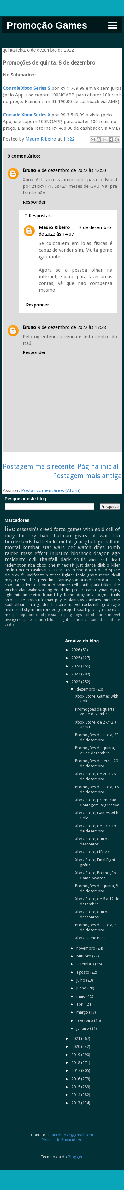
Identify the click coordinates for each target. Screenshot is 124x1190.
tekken (107, 584)
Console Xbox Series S (26, 88)
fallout (112, 542)
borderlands (18, 542)
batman (62, 536)
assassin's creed (34, 529)
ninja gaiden (38, 604)
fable (80, 575)
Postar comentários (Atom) (50, 490)
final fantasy (60, 579)
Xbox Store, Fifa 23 (92, 852)
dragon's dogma (93, 594)
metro (34, 594)
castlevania (41, 570)
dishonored (44, 584)
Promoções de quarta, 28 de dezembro (95, 712)
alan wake (28, 590)
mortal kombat (22, 547)
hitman (21, 594)
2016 (76, 1078)
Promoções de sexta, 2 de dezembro (95, 927)
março (82, 1012)
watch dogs (91, 547)
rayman (102, 590)
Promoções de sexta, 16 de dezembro (97, 789)
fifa (116, 536)
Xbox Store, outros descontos (92, 841)
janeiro (83, 1028)
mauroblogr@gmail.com (70, 1135)
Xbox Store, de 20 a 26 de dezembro (95, 776)
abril (81, 1004)
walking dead (50, 590)
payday (94, 610)
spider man (32, 619)
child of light (56, 619)
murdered (14, 609)
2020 (76, 1046)
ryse (116, 599)
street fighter (62, 575)
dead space (109, 570)
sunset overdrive (67, 570)
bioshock (81, 553)
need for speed (34, 579)
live (10, 529)
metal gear (71, 542)
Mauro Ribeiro (54, 227)
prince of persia (42, 615)
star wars (54, 547)
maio (81, 996)
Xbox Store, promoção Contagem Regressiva (97, 802)
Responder (34, 202)
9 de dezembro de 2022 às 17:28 (72, 327)
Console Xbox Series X (26, 115)
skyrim (30, 609)
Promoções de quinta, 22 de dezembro (95, 750)
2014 (76, 1094)
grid (105, 604)
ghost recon (98, 575)
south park (89, 584)
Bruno (29, 170)
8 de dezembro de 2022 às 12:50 (72, 170)
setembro (85, 964)
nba (31, 565)
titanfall (48, 559)
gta (88, 542)
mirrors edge (49, 609)
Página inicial (98, 466)
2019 (76, 1054)
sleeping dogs (70, 615)
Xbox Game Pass (90, 938)
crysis (32, 599)
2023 (76, 674)
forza (60, 529)
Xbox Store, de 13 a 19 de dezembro (95, 828)
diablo (103, 565)
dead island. (98, 619)
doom (90, 570)
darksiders (22, 584)
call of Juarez (94, 615)
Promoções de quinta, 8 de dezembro (96, 888)
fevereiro (85, 1020)
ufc (41, 599)
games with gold (85, 529)
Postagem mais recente (38, 466)
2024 (76, 666)
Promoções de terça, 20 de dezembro (96, 763)
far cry (27, 536)
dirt (67, 590)
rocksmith (91, 604)
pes (71, 547)
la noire (58, 604)
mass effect (34, 553)
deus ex (12, 575)
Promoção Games (47, 25)
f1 (23, 575)
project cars (83, 590)
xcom (24, 570)
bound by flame (58, 594)
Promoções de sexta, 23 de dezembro (97, 737)
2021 (76, 1038)
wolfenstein (37, 575)
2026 (76, 650)
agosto (83, 972)
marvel (74, 604)
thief (107, 599)
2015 (76, 1086)
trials (115, 594)
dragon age (106, 553)
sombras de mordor (90, 579)
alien (93, 559)
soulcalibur (15, 604)
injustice (59, 553)
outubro (84, 956)
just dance (86, 565)
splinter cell (67, 584)
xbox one (46, 565)
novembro (86, 948)
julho (81, 980)
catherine (78, 619)
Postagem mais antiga (87, 476)
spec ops (19, 615)
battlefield (45, 542)
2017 (76, 1070)
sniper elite (15, 599)
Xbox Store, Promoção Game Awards (95, 875)
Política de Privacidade (62, 1139)
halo (45, 536)
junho (81, 988)
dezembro (86, 689)
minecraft (65, 565)
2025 (76, 657)
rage (115, 604)
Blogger (75, 1156)
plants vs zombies (84, 599)
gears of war (91, 536)
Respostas (40, 216)
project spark (74, 609)
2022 (76, 682)
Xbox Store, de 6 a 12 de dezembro (97, 901)
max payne (55, 599)
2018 (76, 1062)
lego (98, 542)
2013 (76, 1103)
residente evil (20, 559)
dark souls (73, 559)
